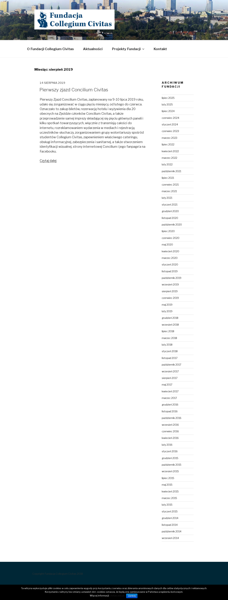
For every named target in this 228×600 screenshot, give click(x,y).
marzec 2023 (169, 137)
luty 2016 (167, 444)
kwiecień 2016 (170, 437)
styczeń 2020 (170, 264)
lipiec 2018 (168, 331)
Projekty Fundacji (128, 49)
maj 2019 (167, 304)
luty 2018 (167, 344)
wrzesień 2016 (170, 424)
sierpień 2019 (170, 291)
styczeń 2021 (169, 204)
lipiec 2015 (168, 478)
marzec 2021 (169, 191)
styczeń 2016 (170, 451)
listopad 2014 (170, 524)
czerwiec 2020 (170, 237)
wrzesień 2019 (170, 284)
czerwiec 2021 (170, 184)
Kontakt (160, 49)
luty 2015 (167, 504)
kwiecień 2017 (170, 391)
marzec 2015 (169, 498)
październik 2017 (171, 364)
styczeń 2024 (170, 124)
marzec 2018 (169, 338)
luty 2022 (167, 164)
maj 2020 (167, 244)
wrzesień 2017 (170, 371)
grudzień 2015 (170, 458)
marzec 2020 (170, 257)
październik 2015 (171, 464)
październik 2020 (172, 224)
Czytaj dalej (48, 161)
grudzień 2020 (170, 211)
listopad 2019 (170, 271)
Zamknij (132, 596)
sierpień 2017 (169, 377)
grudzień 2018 (170, 317)
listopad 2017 (169, 358)
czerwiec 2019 (170, 297)
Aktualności (93, 49)
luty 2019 (167, 311)
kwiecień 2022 (170, 151)
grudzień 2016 (170, 404)
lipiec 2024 (168, 111)
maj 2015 (167, 484)
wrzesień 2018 (170, 324)
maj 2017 (167, 384)
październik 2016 (171, 417)
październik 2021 (171, 171)
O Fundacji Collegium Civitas (50, 49)
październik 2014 (171, 531)
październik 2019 (171, 277)
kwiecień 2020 (170, 251)
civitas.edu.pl (117, 595)
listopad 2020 (170, 217)
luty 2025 (167, 104)
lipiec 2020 (168, 231)
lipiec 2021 (168, 177)
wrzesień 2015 (170, 471)
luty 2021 (167, 197)
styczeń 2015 (170, 511)
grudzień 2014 (170, 518)
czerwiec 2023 (170, 131)
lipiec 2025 (168, 97)
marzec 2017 (169, 397)
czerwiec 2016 (170, 431)
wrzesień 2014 (170, 538)
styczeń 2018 (170, 351)
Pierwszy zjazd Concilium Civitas (73, 89)
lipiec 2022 (168, 144)
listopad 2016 (170, 411)
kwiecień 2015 (170, 491)
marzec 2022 (169, 157)
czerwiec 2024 (170, 117)
